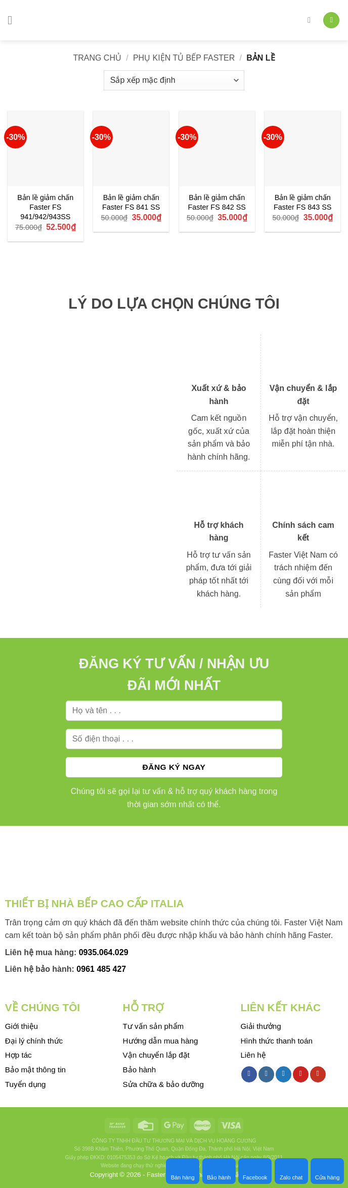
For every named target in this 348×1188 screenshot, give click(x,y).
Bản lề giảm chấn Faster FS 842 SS (217, 202)
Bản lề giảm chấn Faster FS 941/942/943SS (45, 206)
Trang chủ (97, 58)
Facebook (255, 1170)
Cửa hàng (327, 1170)
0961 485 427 (101, 969)
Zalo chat (291, 1170)
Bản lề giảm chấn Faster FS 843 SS (302, 202)
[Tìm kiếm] (312, 20)
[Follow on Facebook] (249, 1074)
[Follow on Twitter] (283, 1074)
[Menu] (14, 20)
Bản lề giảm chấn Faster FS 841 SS (131, 202)
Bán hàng (183, 1170)
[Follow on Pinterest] (301, 1074)
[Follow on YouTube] (318, 1074)
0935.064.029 (103, 952)
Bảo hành (219, 1170)
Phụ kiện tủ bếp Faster (184, 58)
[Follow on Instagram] (266, 1074)
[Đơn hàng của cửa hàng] (174, 80)
